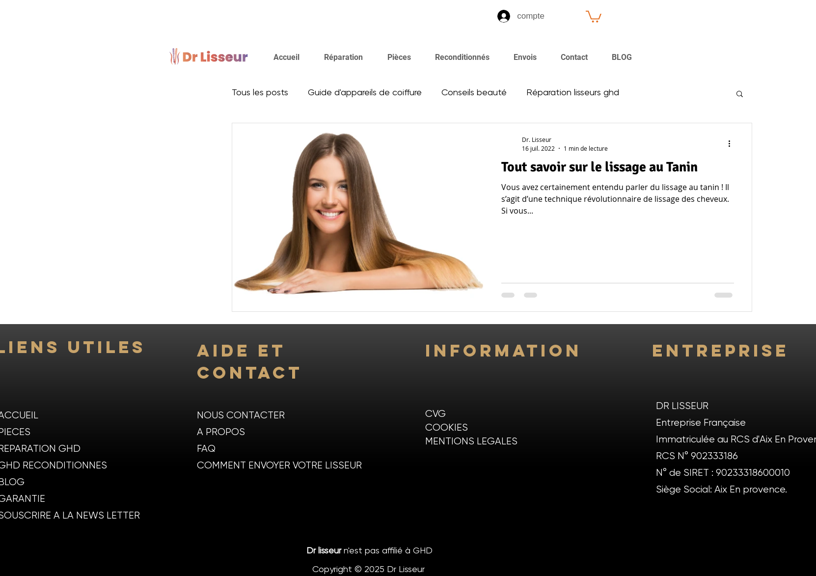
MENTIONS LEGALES (471, 442)
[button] (593, 16)
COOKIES (446, 428)
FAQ (206, 449)
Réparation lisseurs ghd (572, 92)
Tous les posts (260, 92)
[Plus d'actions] (732, 143)
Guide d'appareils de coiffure (365, 92)
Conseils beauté (474, 92)
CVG (435, 414)
